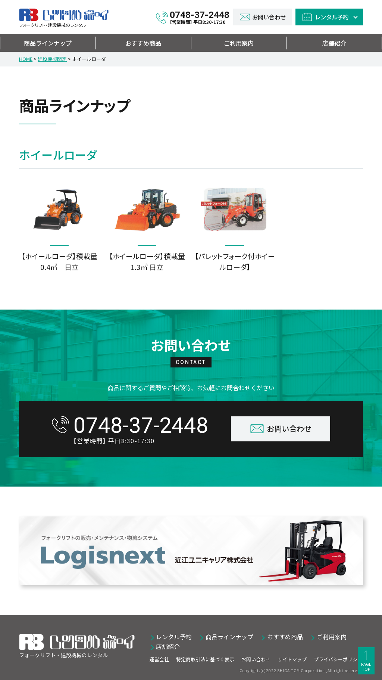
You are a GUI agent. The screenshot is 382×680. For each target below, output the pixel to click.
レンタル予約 (174, 637)
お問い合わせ (255, 659)
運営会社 (159, 659)
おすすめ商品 (143, 42)
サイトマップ (292, 659)
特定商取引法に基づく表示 (205, 659)
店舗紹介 (334, 42)
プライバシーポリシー (338, 659)
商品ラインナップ (48, 42)
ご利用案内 (239, 42)
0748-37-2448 (199, 17)
